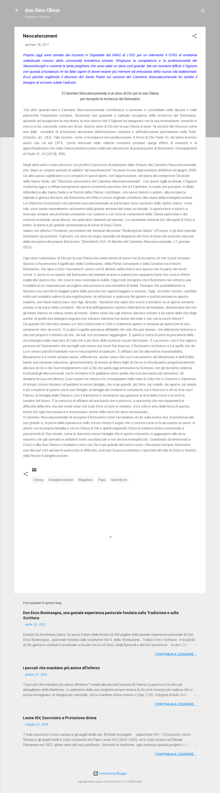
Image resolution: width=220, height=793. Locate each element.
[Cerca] (203, 11)
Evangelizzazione (61, 480)
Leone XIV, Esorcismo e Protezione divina (59, 718)
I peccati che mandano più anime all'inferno (61, 668)
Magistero (86, 480)
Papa (101, 480)
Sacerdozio (119, 480)
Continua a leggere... (176, 654)
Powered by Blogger (110, 773)
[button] (194, 36)
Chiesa (38, 480)
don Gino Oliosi (42, 10)
